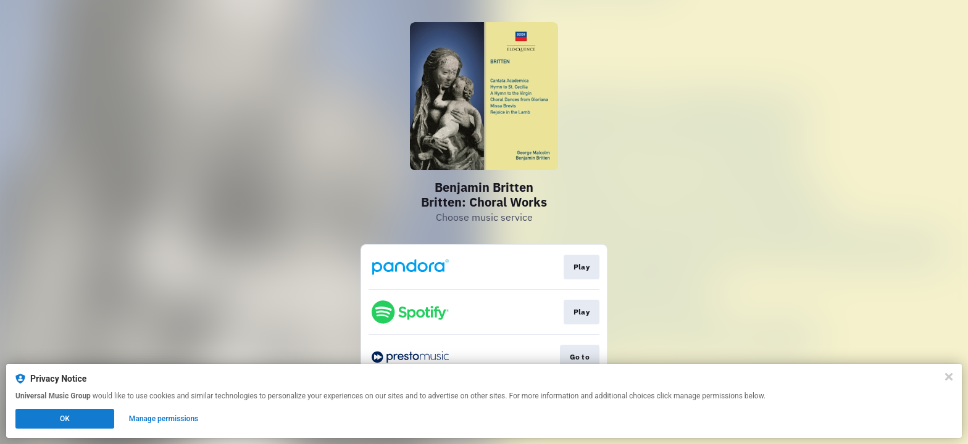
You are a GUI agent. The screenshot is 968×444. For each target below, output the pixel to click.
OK (65, 418)
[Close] (949, 377)
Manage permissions (164, 418)
